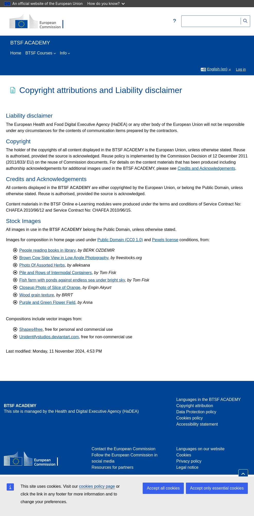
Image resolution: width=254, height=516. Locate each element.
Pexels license (165, 240)
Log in (241, 69)
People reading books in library (47, 250)
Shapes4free (31, 329)
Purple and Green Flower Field (47, 302)
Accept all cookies (163, 488)
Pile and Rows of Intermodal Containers (55, 272)
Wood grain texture (36, 295)
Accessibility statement (197, 424)
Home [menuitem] (15, 53)
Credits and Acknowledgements (206, 168)
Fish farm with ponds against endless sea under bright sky (72, 280)
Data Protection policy (196, 412)
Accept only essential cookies (217, 488)
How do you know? (106, 3)
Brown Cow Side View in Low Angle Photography (63, 258)
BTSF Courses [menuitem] (38, 53)
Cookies (183, 455)
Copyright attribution (194, 406)
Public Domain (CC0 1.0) (120, 240)
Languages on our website (200, 449)
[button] (174, 21)
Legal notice (187, 467)
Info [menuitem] (63, 53)
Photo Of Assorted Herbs (42, 265)
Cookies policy (189, 418)
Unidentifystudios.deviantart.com (49, 337)
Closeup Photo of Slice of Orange (49, 287)
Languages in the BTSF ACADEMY (208, 399)
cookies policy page (97, 486)
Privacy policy (189, 461)
